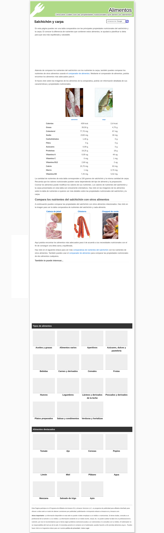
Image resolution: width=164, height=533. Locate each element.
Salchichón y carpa (49, 21)
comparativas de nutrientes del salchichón (90, 250)
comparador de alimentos (79, 73)
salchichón (74, 119)
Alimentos (120, 10)
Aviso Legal (85, 528)
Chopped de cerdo (110, 211)
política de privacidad (73, 528)
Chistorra (82, 211)
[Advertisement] (82, 52)
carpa (104, 119)
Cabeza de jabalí (53, 211)
